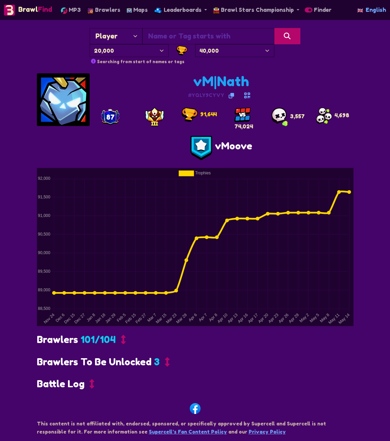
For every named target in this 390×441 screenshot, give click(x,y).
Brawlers (103, 10)
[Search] (287, 36)
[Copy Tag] (231, 95)
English (372, 9)
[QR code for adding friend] (247, 95)
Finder (318, 9)
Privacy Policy (267, 432)
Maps (137, 9)
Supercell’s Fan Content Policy (188, 432)
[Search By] (116, 36)
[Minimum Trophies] (129, 50)
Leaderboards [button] (178, 10)
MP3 (71, 10)
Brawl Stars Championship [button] (254, 9)
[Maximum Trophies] (234, 50)
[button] (81, 341)
